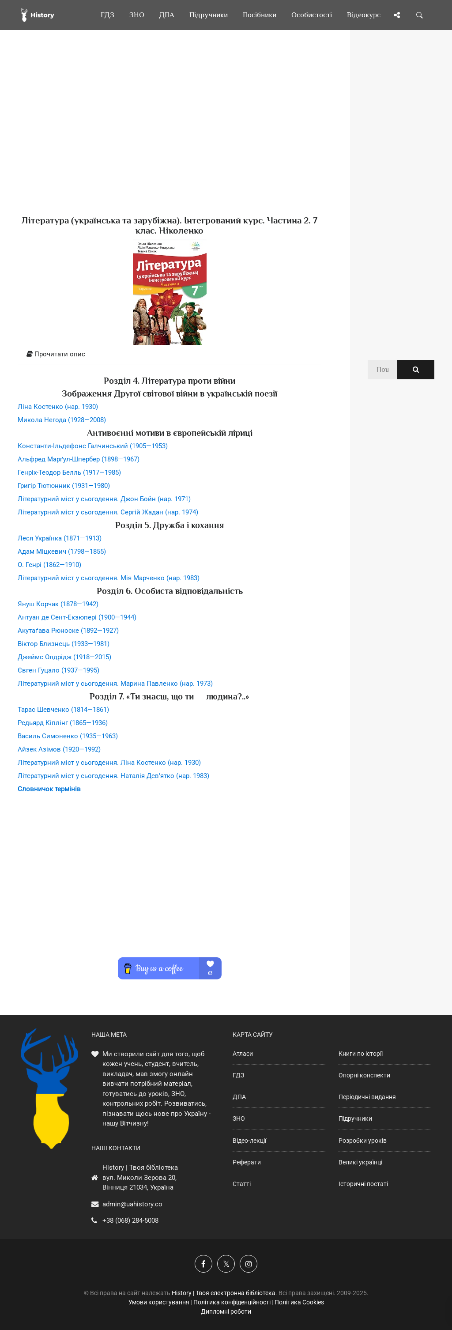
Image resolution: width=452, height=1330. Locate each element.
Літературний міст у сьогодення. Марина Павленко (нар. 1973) (115, 684)
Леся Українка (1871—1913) (60, 538)
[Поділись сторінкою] (397, 15)
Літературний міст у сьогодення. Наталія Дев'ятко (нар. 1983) (113, 776)
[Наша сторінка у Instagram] (248, 1264)
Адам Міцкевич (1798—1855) (62, 551)
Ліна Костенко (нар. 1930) (58, 407)
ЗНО (239, 1118)
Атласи (243, 1053)
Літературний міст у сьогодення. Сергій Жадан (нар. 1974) (108, 512)
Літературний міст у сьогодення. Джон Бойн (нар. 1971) (104, 499)
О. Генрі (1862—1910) (49, 565)
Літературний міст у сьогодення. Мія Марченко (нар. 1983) (109, 578)
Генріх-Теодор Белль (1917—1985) (69, 472)
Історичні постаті (363, 1183)
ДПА (239, 1096)
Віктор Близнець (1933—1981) (63, 644)
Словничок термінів (49, 789)
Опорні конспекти (364, 1075)
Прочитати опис (55, 354)
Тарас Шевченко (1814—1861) (63, 710)
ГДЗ (238, 1075)
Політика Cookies (299, 1302)
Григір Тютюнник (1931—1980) (64, 486)
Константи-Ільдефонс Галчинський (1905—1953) (93, 446)
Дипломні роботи (226, 1311)
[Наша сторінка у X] (226, 1264)
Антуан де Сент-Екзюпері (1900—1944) (77, 617)
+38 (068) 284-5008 (130, 1220)
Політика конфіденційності (232, 1302)
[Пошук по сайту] (419, 15)
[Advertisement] (169, 137)
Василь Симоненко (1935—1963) (68, 736)
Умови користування (158, 1302)
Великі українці (360, 1162)
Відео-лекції (249, 1140)
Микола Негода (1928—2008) (62, 420)
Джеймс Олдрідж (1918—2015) (64, 657)
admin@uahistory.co (132, 1204)
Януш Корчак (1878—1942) (58, 604)
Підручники (355, 1118)
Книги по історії (361, 1053)
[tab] (169, 354)
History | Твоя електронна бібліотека (223, 1292)
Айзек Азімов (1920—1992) (59, 749)
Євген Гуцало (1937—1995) (58, 670)
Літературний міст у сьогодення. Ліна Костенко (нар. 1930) (109, 763)
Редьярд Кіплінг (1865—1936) (63, 723)
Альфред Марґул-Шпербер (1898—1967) (78, 459)
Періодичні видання (367, 1096)
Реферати (247, 1162)
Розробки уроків (363, 1140)
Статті (242, 1183)
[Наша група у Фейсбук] (203, 1264)
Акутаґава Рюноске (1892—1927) (68, 631)
